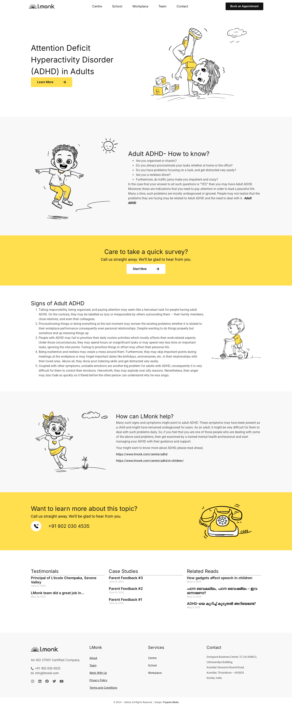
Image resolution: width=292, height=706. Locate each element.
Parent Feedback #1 (125, 599)
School (118, 6)
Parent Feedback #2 (125, 588)
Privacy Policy (97, 680)
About (93, 658)
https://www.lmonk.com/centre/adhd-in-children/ (149, 460)
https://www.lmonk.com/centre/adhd (140, 454)
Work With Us (97, 672)
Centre (98, 6)
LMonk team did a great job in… (57, 593)
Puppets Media (171, 702)
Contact (181, 6)
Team (162, 6)
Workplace (140, 6)
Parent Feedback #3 (125, 578)
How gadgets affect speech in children (219, 578)
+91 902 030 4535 (67, 526)
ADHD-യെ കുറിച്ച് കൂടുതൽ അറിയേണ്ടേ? (221, 603)
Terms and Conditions (102, 687)
